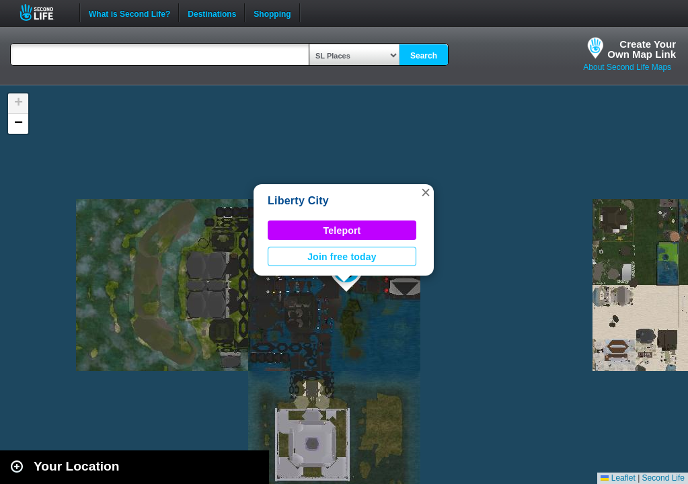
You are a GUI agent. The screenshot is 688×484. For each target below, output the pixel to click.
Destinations (212, 12)
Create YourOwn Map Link (641, 49)
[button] (426, 192)
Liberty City (298, 200)
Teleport (342, 230)
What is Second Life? (129, 12)
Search (423, 56)
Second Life (44, 12)
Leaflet (618, 478)
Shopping (272, 12)
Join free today (342, 256)
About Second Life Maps (627, 67)
